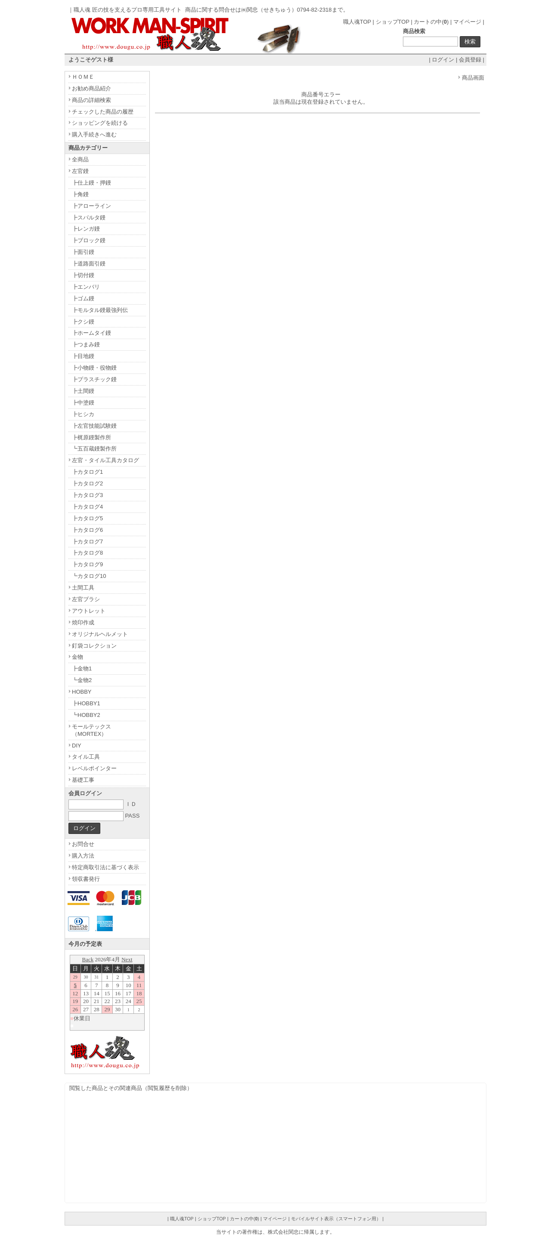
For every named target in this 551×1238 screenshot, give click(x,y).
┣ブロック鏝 (88, 240)
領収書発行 (86, 879)
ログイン (443, 59)
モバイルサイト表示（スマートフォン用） (336, 1218)
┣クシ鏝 (83, 321)
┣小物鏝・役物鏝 (94, 367)
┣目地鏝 (83, 356)
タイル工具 (86, 756)
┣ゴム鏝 (83, 298)
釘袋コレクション (94, 645)
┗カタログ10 (89, 576)
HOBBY (82, 691)
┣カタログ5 (87, 518)
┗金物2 (82, 680)
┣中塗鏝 (83, 402)
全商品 (80, 159)
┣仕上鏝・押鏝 (91, 182)
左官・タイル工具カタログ (105, 460)
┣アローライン (91, 206)
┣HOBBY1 (86, 703)
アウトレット (88, 611)
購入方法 (83, 855)
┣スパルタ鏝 (88, 217)
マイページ (467, 22)
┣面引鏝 (83, 252)
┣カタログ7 (87, 541)
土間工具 (83, 587)
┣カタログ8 (87, 553)
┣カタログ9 (87, 564)
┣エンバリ (86, 287)
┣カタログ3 (87, 495)
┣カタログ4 (87, 506)
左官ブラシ (86, 599)
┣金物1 (82, 668)
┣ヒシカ (83, 414)
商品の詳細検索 (91, 100)
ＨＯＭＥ (83, 77)
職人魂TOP (357, 22)
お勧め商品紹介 (91, 88)
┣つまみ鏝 (86, 344)
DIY (76, 745)
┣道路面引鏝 (88, 263)
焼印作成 (83, 622)
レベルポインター (94, 768)
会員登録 (470, 59)
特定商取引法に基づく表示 (105, 867)
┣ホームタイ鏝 (91, 333)
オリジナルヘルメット (100, 634)
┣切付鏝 (83, 275)
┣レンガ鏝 (86, 228)
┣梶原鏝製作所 (91, 437)
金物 (77, 657)
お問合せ (83, 844)
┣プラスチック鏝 (94, 379)
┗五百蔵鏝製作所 (94, 448)
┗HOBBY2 (86, 715)
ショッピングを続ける (100, 123)
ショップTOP (392, 22)
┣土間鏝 (83, 391)
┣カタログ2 (87, 483)
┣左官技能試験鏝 (94, 426)
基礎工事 (83, 780)
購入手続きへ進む (94, 134)
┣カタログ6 (87, 530)
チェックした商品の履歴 (102, 111)
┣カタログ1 (87, 472)
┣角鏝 (80, 194)
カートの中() (431, 22)
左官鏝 (80, 171)
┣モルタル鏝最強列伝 (100, 310)
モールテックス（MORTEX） (91, 730)
